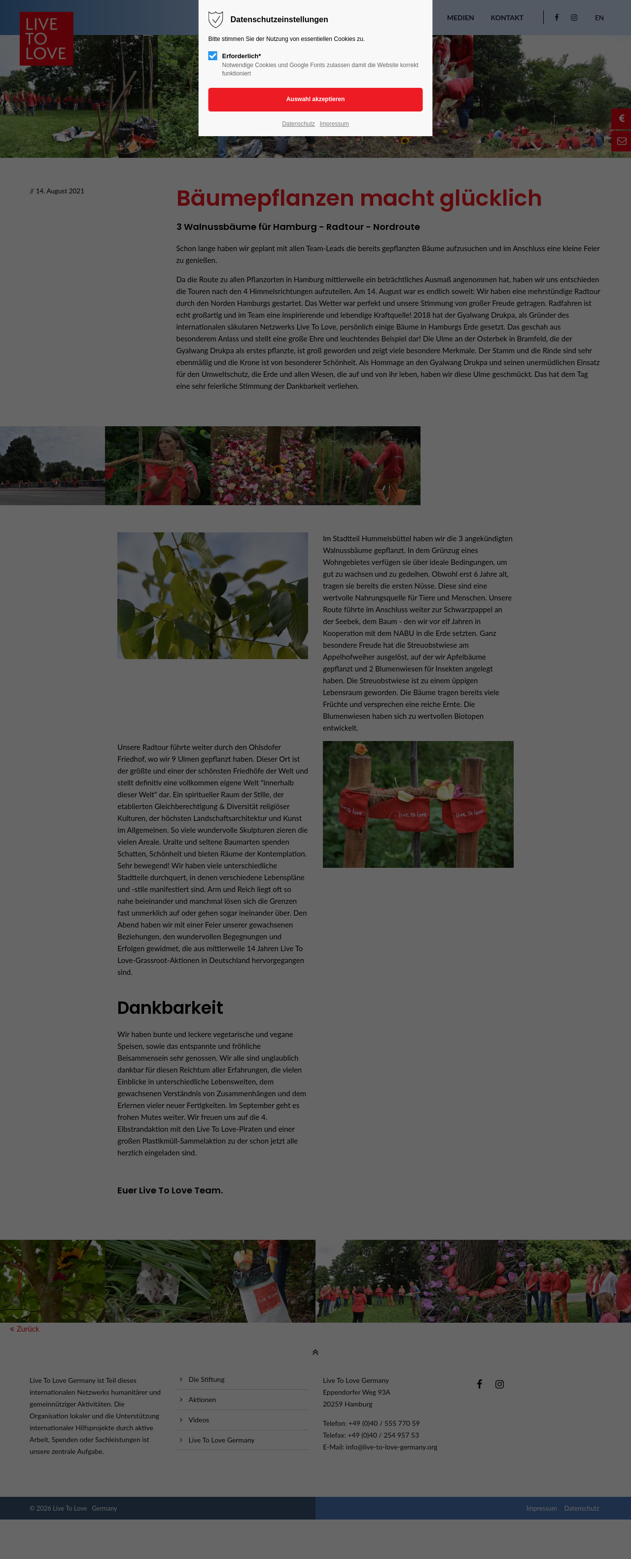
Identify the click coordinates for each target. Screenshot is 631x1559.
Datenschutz (298, 123)
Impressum (334, 123)
